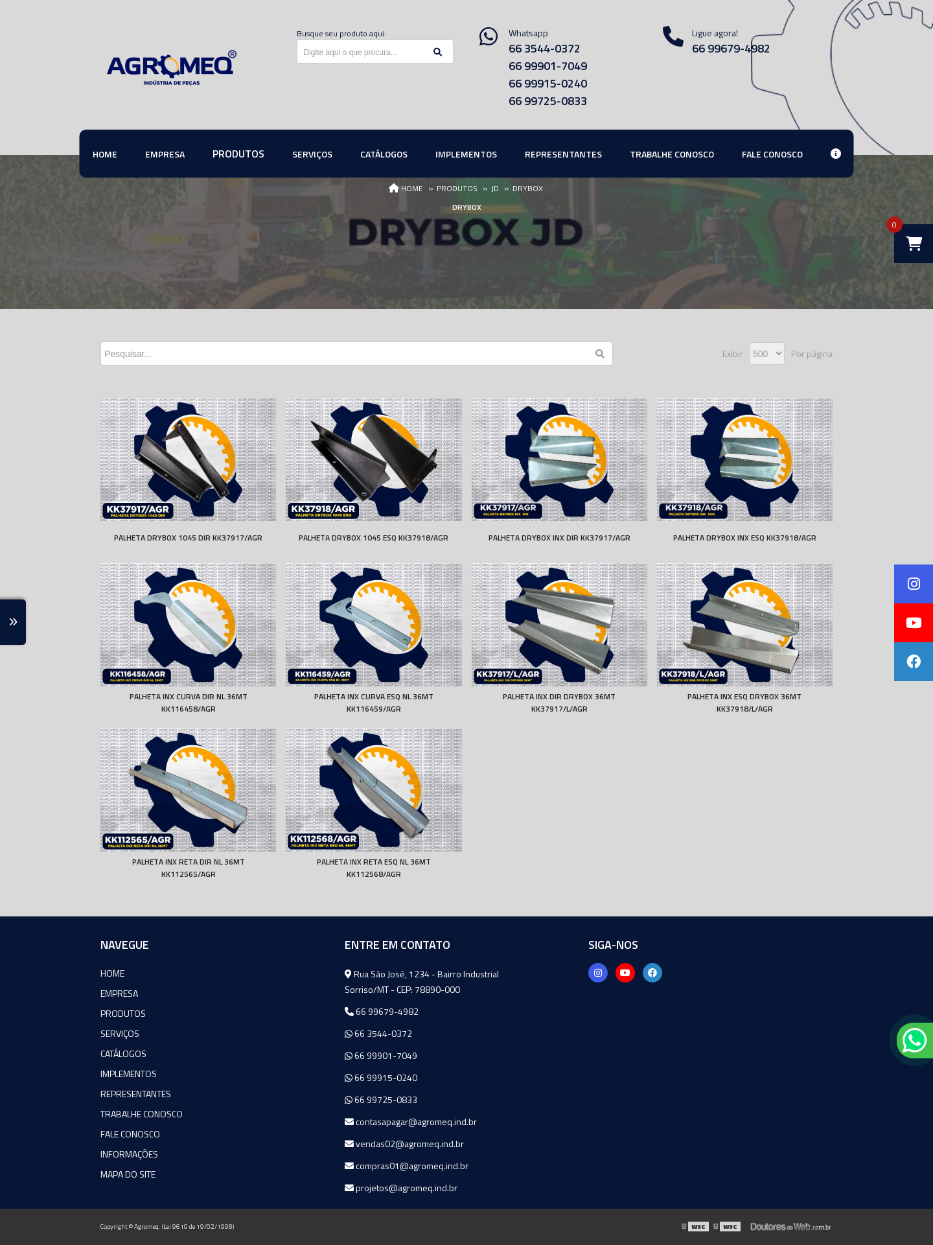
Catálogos (123, 1053)
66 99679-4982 (731, 48)
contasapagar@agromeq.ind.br (411, 1121)
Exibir (732, 353)
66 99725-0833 (548, 101)
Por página (812, 353)
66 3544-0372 (545, 48)
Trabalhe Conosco (141, 1114)
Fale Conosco (130, 1134)
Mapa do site (128, 1174)
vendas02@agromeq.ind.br (404, 1143)
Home (112, 973)
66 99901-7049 (548, 66)
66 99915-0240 (548, 83)
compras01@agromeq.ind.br (406, 1165)
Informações (129, 1154)
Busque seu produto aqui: (341, 33)
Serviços (119, 1033)
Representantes (135, 1093)
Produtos (123, 1013)
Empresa (119, 993)
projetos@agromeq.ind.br (401, 1187)
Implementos (128, 1073)
